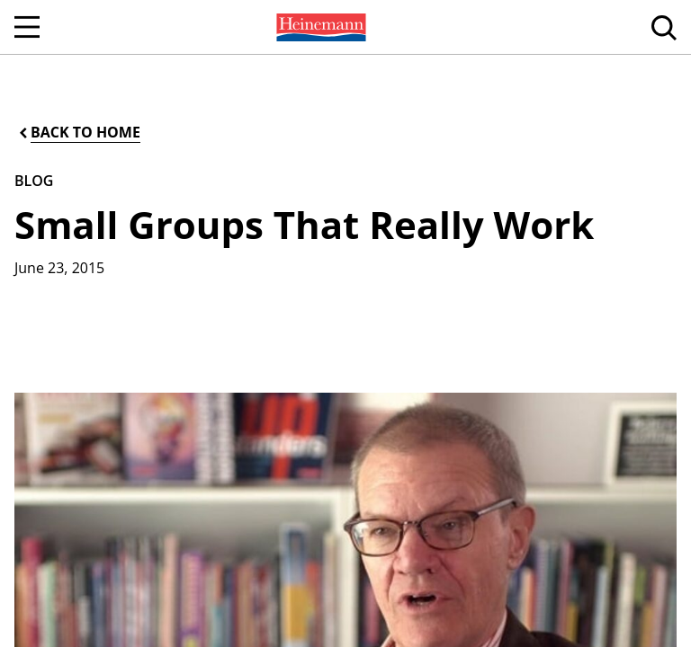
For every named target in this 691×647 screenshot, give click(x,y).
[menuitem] (319, 27)
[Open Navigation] (27, 27)
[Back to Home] (78, 132)
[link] (319, 27)
